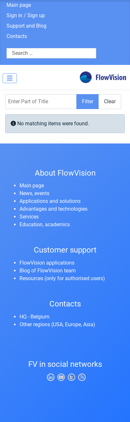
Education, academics (45, 224)
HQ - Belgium (34, 317)
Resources (31, 278)
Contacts (16, 36)
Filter (87, 101)
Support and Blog (26, 26)
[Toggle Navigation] (10, 78)
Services (29, 217)
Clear (110, 101)
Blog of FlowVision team (48, 270)
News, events (34, 193)
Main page (18, 5)
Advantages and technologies (53, 209)
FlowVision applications (47, 263)
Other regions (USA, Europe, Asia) (57, 324)
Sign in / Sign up (25, 15)
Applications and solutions (50, 201)
